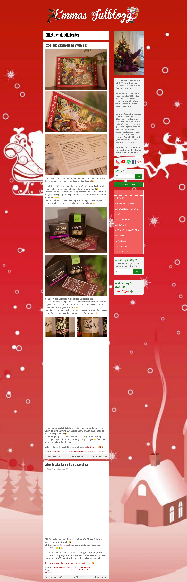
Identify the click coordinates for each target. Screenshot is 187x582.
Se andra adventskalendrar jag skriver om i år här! (68, 563)
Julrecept (120, 225)
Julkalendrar (85, 567)
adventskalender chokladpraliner (78, 570)
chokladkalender (82, 451)
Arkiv (118, 214)
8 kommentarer (100, 456)
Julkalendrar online (126, 209)
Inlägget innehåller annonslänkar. (58, 469)
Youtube (119, 236)
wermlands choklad (97, 451)
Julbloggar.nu (123, 252)
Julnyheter (56, 451)
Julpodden (121, 246)
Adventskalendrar (73, 567)
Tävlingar (120, 241)
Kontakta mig (129, 185)
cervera (94, 570)
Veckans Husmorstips (127, 230)
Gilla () (77, 456)
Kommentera (101, 577)
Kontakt (119, 198)
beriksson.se (93, 447)
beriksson (72, 451)
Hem (117, 193)
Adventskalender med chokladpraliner (66, 464)
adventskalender (58, 570)
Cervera (63, 545)
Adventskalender (59, 567)
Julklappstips (122, 220)
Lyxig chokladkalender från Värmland (66, 45)
